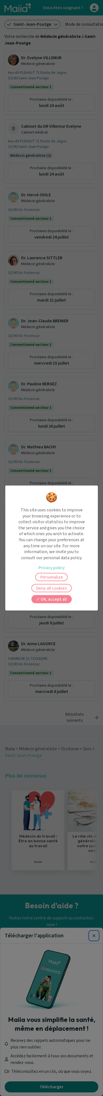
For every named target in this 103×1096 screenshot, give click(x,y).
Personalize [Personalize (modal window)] (51, 577)
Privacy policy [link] (51, 567)
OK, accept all (51, 599)
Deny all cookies (51, 588)
